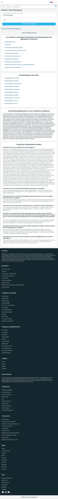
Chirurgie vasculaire (7, 350)
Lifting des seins (6, 392)
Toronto (4, 462)
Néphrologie (5, 343)
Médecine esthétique (7, 321)
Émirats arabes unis (7, 478)
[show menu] (56, 2)
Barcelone (4, 460)
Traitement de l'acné (7, 426)
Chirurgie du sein (6, 348)
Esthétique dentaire (7, 390)
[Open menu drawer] (1, 2)
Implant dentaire (6, 401)
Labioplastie (5, 428)
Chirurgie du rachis (7, 346)
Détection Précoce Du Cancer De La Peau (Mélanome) (19, 64)
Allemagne (5, 485)
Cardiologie (5, 307)
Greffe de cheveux (7, 405)
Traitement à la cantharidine (12, 67)
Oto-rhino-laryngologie (8, 305)
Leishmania (8, 44)
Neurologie (5, 332)
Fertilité (4, 339)
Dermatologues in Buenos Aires (13, 83)
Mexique (4, 487)
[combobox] (29, 15)
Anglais (4, 366)
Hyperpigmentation (10, 42)
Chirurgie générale (7, 309)
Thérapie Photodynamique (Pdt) (13, 47)
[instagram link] (6, 492)
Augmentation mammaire (9, 421)
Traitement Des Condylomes (12, 56)
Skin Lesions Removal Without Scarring (15, 50)
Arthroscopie (5, 437)
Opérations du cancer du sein (10, 439)
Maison (3, 6)
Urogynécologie (6, 352)
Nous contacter (6, 269)
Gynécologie (5, 296)
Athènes (4, 457)
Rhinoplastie (5, 403)
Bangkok (4, 464)
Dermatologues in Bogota (12, 86)
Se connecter (5, 287)
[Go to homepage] (29, 2)
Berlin (3, 455)
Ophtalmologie (6, 303)
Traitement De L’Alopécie (11, 59)
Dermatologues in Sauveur (12, 89)
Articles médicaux (7, 280)
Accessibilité (5, 278)
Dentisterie (5, 316)
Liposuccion (5, 396)
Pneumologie (5, 337)
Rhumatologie (5, 341)
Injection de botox (7, 394)
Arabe (3, 364)
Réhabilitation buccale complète (10, 433)
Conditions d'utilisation (8, 276)
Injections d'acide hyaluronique (10, 424)
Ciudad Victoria (6, 451)
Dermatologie (5, 300)
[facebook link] (3, 492)
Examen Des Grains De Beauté (13, 61)
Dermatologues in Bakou (11, 92)
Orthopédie (5, 298)
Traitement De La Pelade (11, 53)
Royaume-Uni (5, 482)
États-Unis (5, 480)
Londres (4, 453)
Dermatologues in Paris (11, 103)
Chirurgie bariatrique (7, 410)
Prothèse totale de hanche (9, 435)
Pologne (4, 489)
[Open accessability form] (56, 6)
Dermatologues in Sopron (12, 95)
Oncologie (4, 334)
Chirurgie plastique (7, 318)
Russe (3, 361)
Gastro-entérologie (7, 312)
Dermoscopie (5, 419)
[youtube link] (9, 492)
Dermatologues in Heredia (12, 78)
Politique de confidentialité (9, 273)
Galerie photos (6, 282)
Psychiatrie (5, 330)
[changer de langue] (52, 2)
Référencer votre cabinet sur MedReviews (13, 285)
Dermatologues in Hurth (11, 100)
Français (4, 368)
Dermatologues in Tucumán (12, 98)
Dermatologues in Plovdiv (12, 81)
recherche (9, 6)
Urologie (4, 314)
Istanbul (4, 469)
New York (4, 467)
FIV (2, 399)
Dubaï (3, 448)
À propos (4, 271)
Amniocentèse (6, 430)
